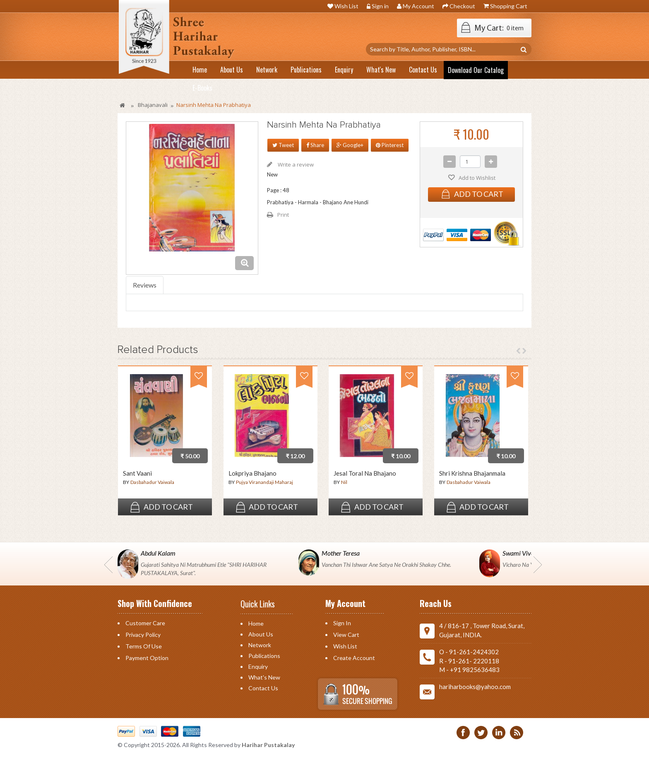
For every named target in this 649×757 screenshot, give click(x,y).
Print (283, 214)
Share (315, 145)
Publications (264, 655)
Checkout (462, 6)
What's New (264, 677)
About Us (260, 634)
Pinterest (390, 145)
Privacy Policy (143, 634)
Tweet (283, 145)
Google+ (350, 145)
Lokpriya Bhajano (252, 473)
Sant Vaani (137, 473)
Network (259, 644)
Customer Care (145, 622)
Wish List (346, 6)
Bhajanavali (153, 105)
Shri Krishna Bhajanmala (472, 473)
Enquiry (258, 666)
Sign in (380, 6)
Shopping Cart (508, 6)
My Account (418, 6)
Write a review (295, 164)
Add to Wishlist (476, 177)
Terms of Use (143, 646)
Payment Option (146, 657)
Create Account (354, 657)
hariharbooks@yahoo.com (475, 686)
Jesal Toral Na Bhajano (365, 473)
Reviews (144, 285)
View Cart (346, 634)
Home (256, 623)
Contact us (263, 688)
